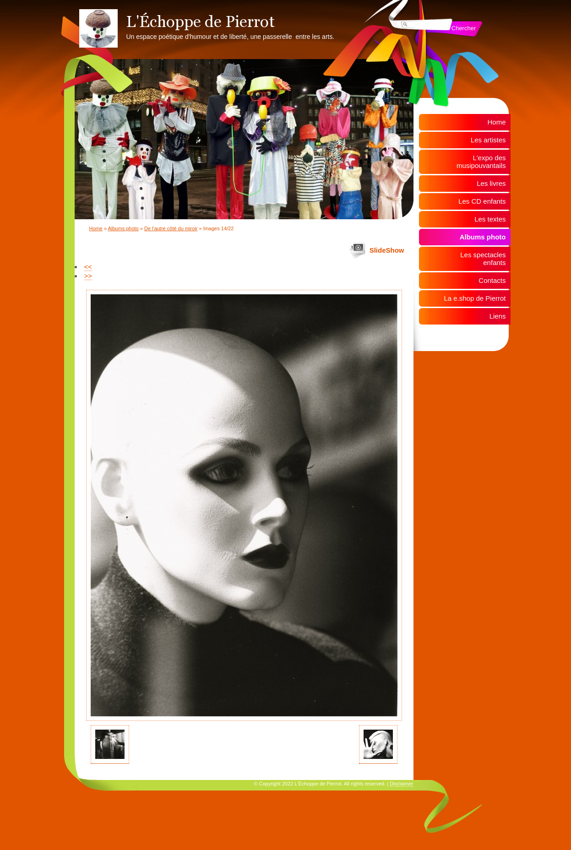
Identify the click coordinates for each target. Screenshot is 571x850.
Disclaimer (401, 783)
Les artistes (488, 140)
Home (96, 228)
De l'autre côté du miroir (170, 228)
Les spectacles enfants (483, 258)
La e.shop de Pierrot (475, 298)
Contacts (492, 280)
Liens (497, 316)
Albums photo (123, 228)
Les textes (490, 219)
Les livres (491, 183)
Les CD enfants (482, 201)
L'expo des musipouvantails (481, 161)
